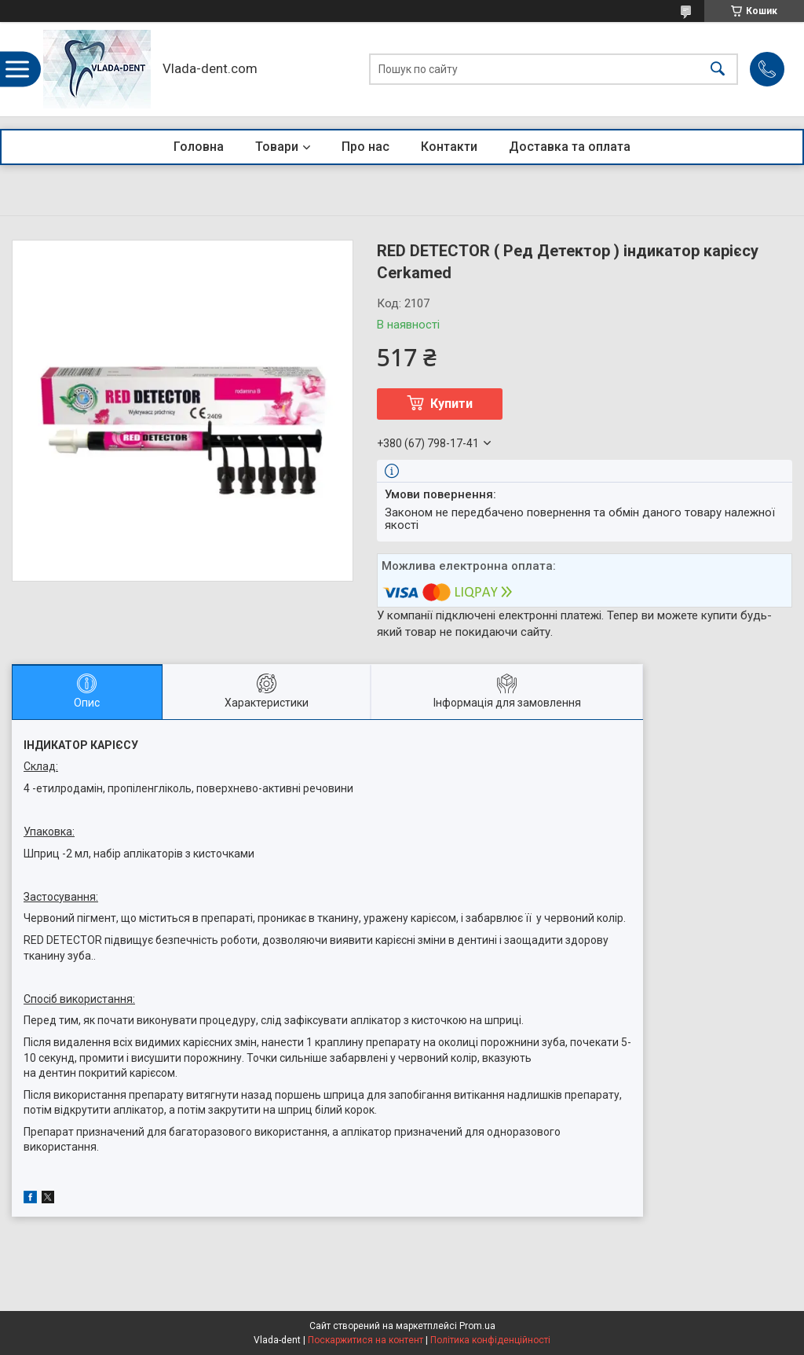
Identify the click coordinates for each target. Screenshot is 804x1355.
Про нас (365, 146)
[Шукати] (717, 69)
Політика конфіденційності (490, 1340)
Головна (199, 146)
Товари (276, 146)
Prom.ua (477, 1325)
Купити (451, 403)
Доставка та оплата (569, 146)
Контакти (449, 146)
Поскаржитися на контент (365, 1340)
